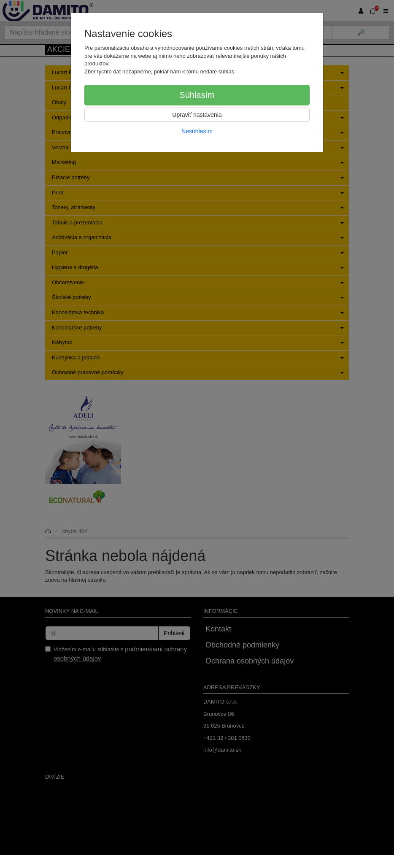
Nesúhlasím (197, 131)
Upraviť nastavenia (196, 114)
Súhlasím (196, 95)
